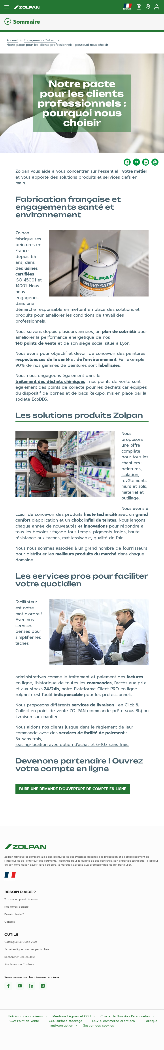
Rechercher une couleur (19, 957)
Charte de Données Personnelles (125, 1016)
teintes (109, 520)
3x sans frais (28, 739)
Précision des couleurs (26, 1016)
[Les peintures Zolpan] (27, 7)
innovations (96, 526)
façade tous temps (71, 532)
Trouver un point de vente (21, 899)
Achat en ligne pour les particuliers (26, 949)
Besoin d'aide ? (14, 914)
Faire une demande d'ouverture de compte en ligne (72, 789)
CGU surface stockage (66, 1021)
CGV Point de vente (24, 1021)
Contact (9, 922)
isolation (129, 474)
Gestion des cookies (98, 1025)
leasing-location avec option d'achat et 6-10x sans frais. (72, 744)
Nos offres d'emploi (16, 907)
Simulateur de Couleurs (19, 964)
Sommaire (26, 22)
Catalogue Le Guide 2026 (20, 942)
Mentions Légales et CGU (72, 1016)
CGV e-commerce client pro (114, 1021)
